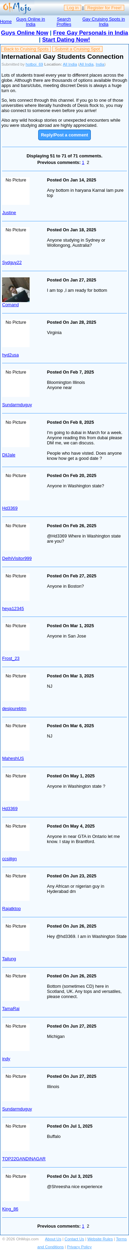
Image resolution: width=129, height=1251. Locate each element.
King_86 (10, 1208)
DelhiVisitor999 (17, 558)
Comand (10, 304)
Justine (9, 212)
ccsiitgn (9, 858)
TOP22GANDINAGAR (23, 1158)
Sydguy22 (12, 262)
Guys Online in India (30, 21)
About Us (53, 1239)
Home (6, 21)
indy (6, 1058)
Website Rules (100, 1239)
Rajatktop (11, 908)
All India (70, 64)
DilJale (8, 454)
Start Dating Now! (66, 39)
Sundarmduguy (17, 404)
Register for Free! (104, 7)
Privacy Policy (79, 1247)
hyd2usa (10, 354)
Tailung (9, 958)
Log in (73, 7)
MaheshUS (13, 758)
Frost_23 (11, 658)
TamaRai (11, 1008)
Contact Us (74, 1239)
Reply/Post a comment (64, 134)
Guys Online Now (25, 33)
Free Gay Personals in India (90, 33)
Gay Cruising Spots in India (103, 21)
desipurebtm (14, 708)
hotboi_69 (34, 64)
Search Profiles (63, 21)
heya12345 (13, 608)
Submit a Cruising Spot (77, 49)
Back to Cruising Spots (26, 49)
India (100, 64)
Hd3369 (10, 508)
